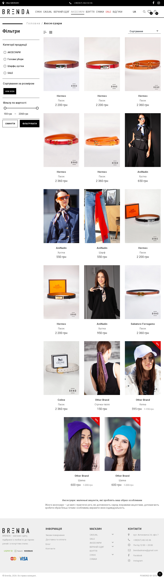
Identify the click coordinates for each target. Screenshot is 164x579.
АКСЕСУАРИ (12, 52)
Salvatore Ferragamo (143, 323)
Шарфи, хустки (13, 66)
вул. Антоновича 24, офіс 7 (143, 535)
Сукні (38, 11)
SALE (8, 73)
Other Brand (102, 399)
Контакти (50, 548)
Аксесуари (77, 11)
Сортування (136, 31)
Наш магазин (10, 3)
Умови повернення (55, 535)
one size (9, 91)
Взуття (90, 11)
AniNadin (142, 171)
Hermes (61, 95)
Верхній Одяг (61, 11)
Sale (108, 11)
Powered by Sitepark (151, 576)
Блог (48, 544)
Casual (47, 11)
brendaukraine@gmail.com (143, 550)
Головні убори (13, 59)
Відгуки (117, 11)
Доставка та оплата (56, 539)
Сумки (100, 11)
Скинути (10, 124)
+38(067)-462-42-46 (84, 3)
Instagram (135, 561)
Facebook (135, 555)
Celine (61, 399)
